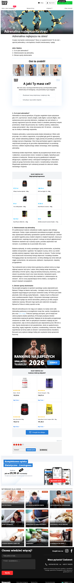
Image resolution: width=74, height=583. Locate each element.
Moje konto (33, 546)
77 (59, 571)
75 (56, 571)
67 (42, 571)
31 (53, 568)
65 (39, 571)
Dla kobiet (33, 544)
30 (51, 568)
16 (28, 568)
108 (59, 573)
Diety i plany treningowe (22, 541)
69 (46, 571)
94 (30, 573)
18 (31, 568)
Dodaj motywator (49, 548)
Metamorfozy (30, 8)
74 (54, 571)
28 (48, 568)
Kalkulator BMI (48, 544)
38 (64, 568)
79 (62, 571)
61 (33, 571)
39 (66, 568)
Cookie (42, 564)
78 (61, 571)
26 (44, 568)
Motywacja (47, 546)
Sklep (17, 544)
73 (52, 571)
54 (21, 571)
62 (34, 571)
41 (69, 568)
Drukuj (43, 414)
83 (69, 571)
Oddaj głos (31, 414)
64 (37, 571)
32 (54, 568)
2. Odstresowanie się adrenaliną (22, 53)
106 (54, 573)
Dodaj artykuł (20, 564)
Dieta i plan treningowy (8, 8)
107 (56, 573)
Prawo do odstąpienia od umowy (29, 577)
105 (52, 573)
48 (11, 571)
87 (18, 573)
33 (56, 568)
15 (26, 568)
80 (64, 571)
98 (36, 573)
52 (18, 571)
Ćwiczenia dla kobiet (50, 541)
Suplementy (19, 551)
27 (46, 568)
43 (3, 571)
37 (63, 568)
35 (59, 568)
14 (25, 568)
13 (23, 568)
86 (16, 573)
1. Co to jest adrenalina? (20, 50)
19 (33, 568)
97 (35, 573)
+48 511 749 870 (67, 523)
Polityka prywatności (52, 564)
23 (39, 568)
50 (14, 571)
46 (8, 571)
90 (23, 573)
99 (38, 573)
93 (28, 573)
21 (36, 568)
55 (23, 571)
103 (47, 573)
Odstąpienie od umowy (47, 577)
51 (16, 571)
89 (21, 573)
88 (20, 573)
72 (51, 571)
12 (21, 568)
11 (20, 568)
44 (5, 571)
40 (67, 568)
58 (28, 571)
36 (61, 568)
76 (57, 571)
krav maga (22, 303)
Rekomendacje (48, 553)
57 (26, 571)
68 (44, 571)
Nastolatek (33, 551)
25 (43, 568)
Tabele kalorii (48, 551)
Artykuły (49, 8)
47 (9, 571)
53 (19, 571)
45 (6, 571)
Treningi (18, 546)
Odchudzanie (34, 548)
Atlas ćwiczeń (68, 8)
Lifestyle (33, 553)
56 (24, 571)
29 (49, 568)
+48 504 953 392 (53, 523)
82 (67, 571)
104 (49, 573)
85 (15, 573)
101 (42, 573)
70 (47, 571)
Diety (17, 548)
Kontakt (36, 564)
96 (33, 573)
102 (45, 573)
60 (31, 571)
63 (36, 571)
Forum (46, 556)
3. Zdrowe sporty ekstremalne (22, 55)
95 (31, 573)
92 (26, 573)
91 (25, 573)
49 (13, 571)
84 (70, 571)
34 (58, 568)
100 (40, 573)
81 (66, 571)
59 (29, 571)
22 (38, 568)
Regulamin (29, 564)
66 (41, 571)
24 (41, 568)
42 (71, 568)
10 (18, 568)
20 (35, 568)
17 (30, 568)
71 (49, 571)
